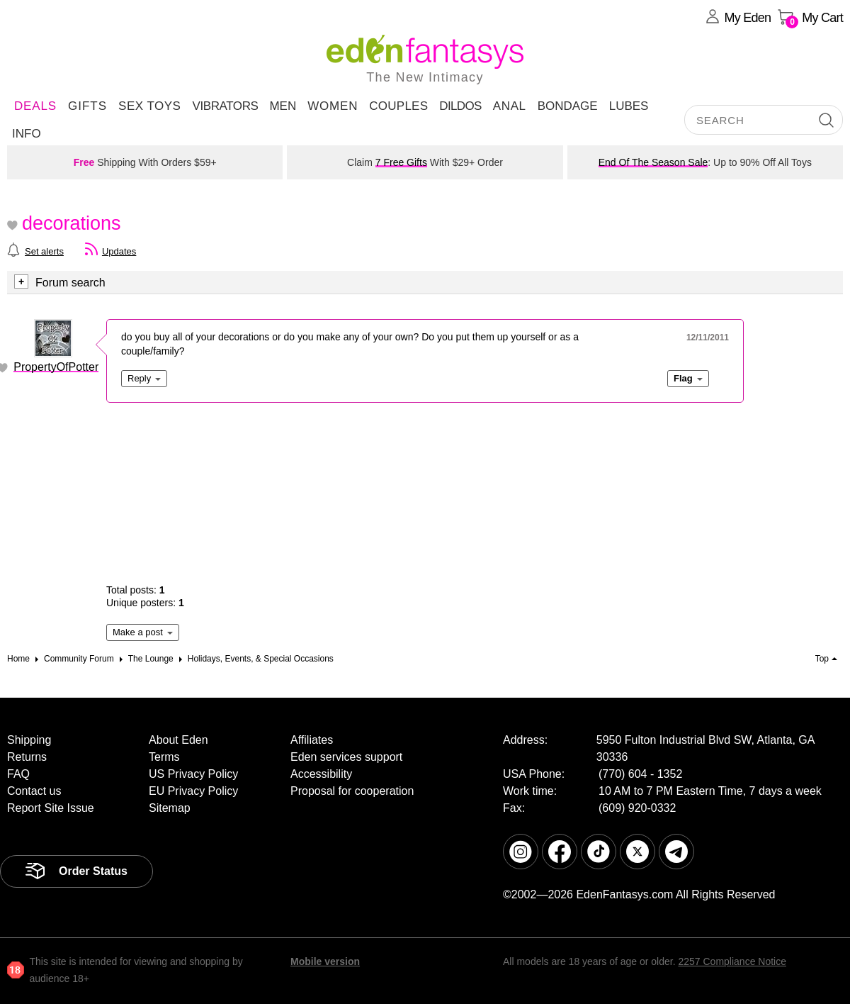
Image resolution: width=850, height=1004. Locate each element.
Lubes (629, 106)
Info (26, 133)
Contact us (34, 791)
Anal (509, 106)
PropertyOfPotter (55, 367)
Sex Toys (149, 106)
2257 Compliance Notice (732, 961)
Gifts (87, 106)
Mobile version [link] (325, 961)
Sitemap (170, 808)
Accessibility (321, 774)
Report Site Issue (50, 808)
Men (282, 106)
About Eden (178, 740)
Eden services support (346, 757)
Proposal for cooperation (352, 791)
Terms (164, 757)
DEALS (35, 106)
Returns (27, 757)
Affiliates (311, 740)
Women (332, 106)
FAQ (18, 774)
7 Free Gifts (401, 162)
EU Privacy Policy (193, 791)
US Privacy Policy (193, 774)
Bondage (568, 106)
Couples (398, 106)
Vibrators (225, 106)
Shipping (29, 740)
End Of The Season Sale (653, 162)
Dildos (460, 106)
